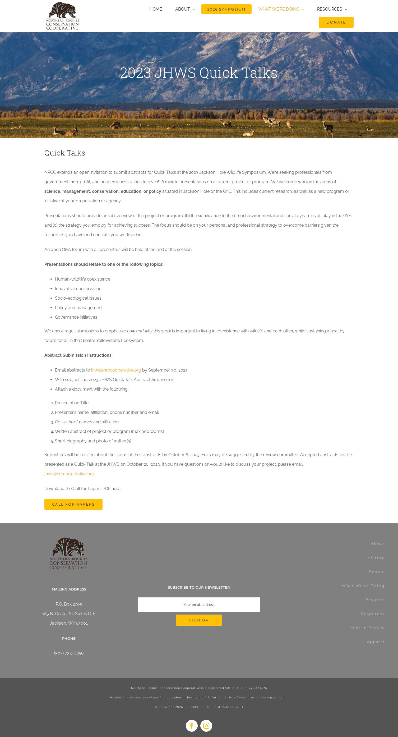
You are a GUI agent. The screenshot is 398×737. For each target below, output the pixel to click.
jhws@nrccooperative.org (116, 370)
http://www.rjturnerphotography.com (258, 697)
